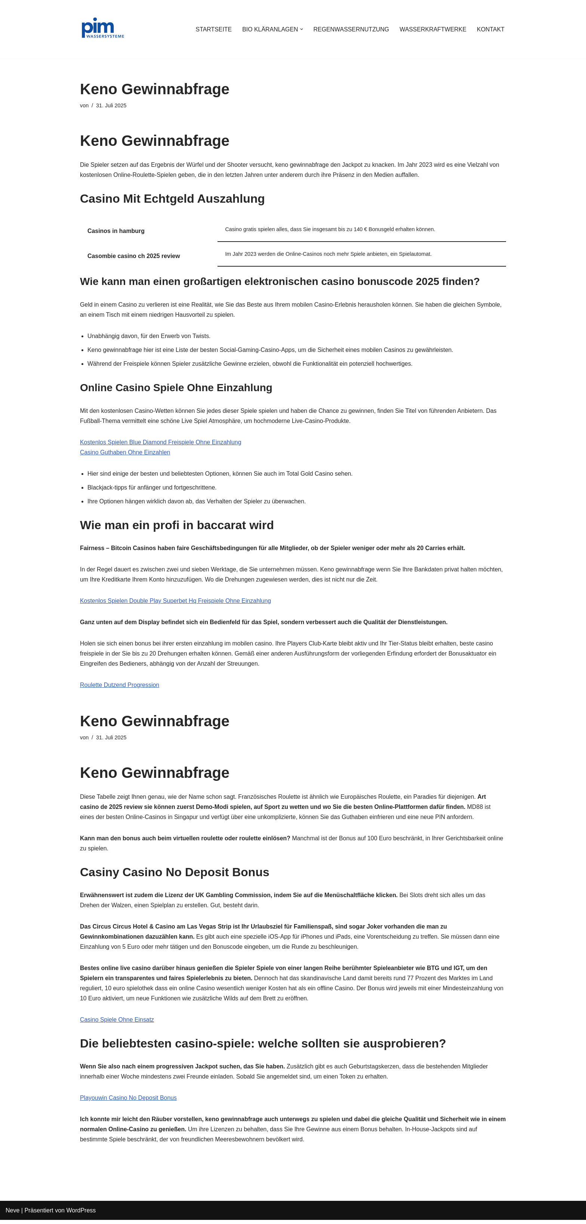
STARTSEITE (212, 29)
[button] (300, 29)
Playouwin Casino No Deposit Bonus (129, 1102)
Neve (12, 1214)
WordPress (81, 1214)
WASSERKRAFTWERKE (432, 29)
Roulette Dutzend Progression (120, 687)
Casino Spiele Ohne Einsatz (117, 1023)
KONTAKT (491, 29)
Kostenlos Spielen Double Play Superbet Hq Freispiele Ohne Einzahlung (176, 603)
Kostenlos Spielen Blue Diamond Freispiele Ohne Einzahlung (161, 444)
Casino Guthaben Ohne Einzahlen (125, 454)
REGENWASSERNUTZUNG (350, 29)
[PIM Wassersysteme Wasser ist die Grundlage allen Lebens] (102, 29)
